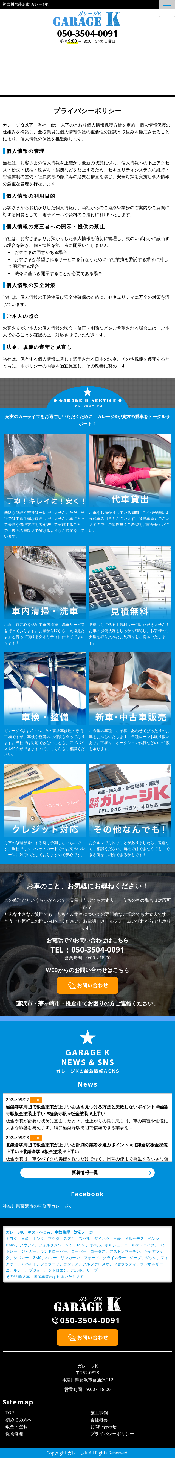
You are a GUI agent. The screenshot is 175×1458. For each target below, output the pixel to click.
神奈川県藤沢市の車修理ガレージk (37, 1206)
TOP (9, 1413)
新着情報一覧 (85, 1172)
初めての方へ (18, 1420)
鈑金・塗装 (16, 1427)
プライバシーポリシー (112, 1434)
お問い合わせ (103, 1427)
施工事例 (99, 1413)
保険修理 (14, 1434)
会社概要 (99, 1420)
